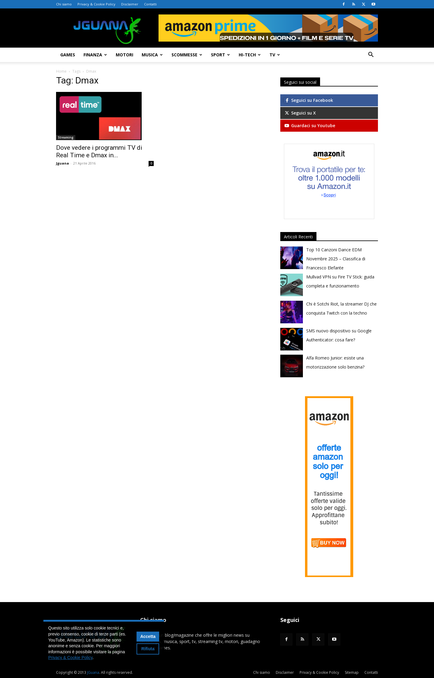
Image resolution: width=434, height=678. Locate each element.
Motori (124, 55)
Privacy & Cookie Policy (96, 4)
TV (274, 55)
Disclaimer (129, 4)
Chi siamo (64, 4)
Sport (220, 55)
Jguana (62, 163)
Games (67, 55)
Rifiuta (148, 648)
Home (61, 71)
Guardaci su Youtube (309, 125)
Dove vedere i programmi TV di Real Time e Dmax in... (99, 151)
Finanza (95, 55)
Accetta (148, 636)
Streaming (66, 137)
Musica (152, 55)
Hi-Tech (250, 55)
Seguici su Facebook (308, 100)
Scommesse (186, 55)
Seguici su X (300, 113)
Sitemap (352, 672)
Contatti (150, 4)
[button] (370, 55)
